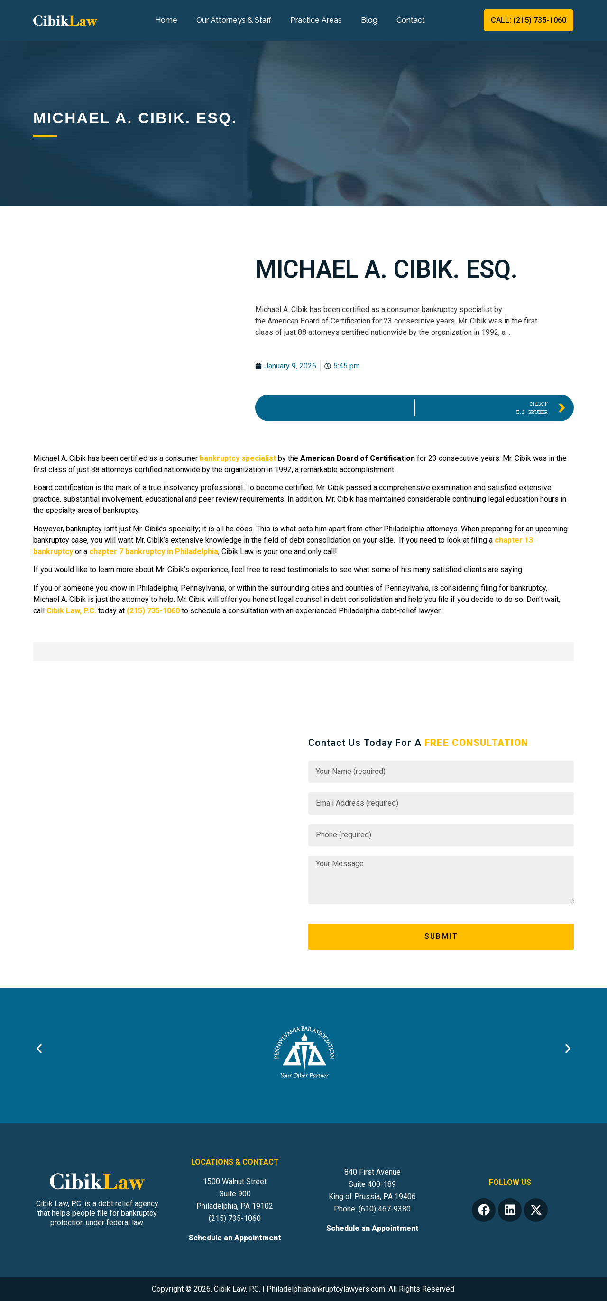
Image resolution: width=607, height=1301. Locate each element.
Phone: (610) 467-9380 (372, 1208)
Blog (369, 20)
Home (166, 20)
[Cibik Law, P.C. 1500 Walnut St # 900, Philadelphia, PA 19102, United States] (166, 843)
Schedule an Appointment (235, 1237)
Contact (410, 20)
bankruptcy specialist (238, 458)
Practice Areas (316, 20)
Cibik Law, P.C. (71, 610)
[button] (39, 1048)
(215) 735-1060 (235, 1218)
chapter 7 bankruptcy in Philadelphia (153, 551)
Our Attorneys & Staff (233, 20)
